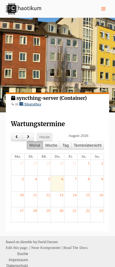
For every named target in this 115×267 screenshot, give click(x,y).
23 (101, 211)
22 (88, 211)
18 (35, 211)
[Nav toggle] (103, 9)
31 (75, 163)
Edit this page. (17, 248)
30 (61, 163)
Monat (34, 145)
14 (75, 195)
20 (61, 211)
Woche (51, 145)
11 (35, 195)
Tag (65, 145)
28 (35, 163)
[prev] (17, 137)
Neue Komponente (45, 248)
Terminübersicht (87, 145)
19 (48, 211)
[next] (28, 137)
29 (48, 163)
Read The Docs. (76, 248)
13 (61, 195)
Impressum (18, 259)
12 (48, 195)
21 (75, 211)
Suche (22, 253)
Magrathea (30, 104)
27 (22, 163)
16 (101, 195)
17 (22, 211)
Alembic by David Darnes (39, 242)
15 (88, 195)
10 (22, 195)
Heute (44, 137)
